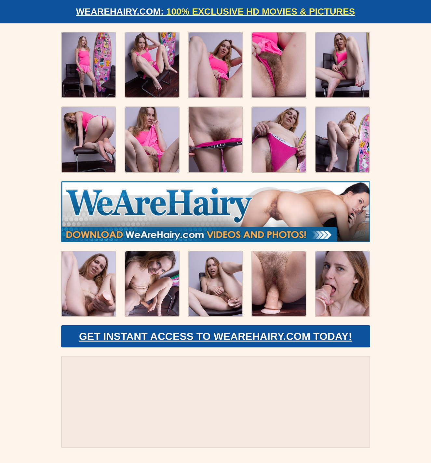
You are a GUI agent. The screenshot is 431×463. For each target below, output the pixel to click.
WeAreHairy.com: (215, 11)
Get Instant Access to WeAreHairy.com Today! (215, 336)
